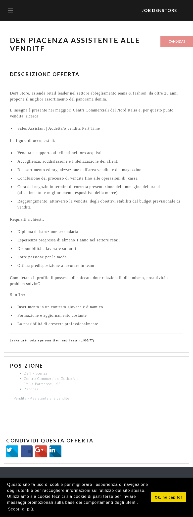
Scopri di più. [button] (21, 509)
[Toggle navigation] (10, 10)
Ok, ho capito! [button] (168, 497)
